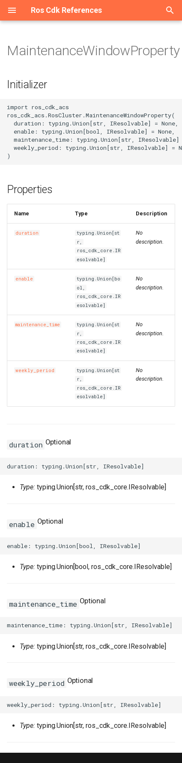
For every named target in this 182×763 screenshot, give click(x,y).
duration (27, 233)
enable (24, 279)
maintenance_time (37, 325)
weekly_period (34, 370)
